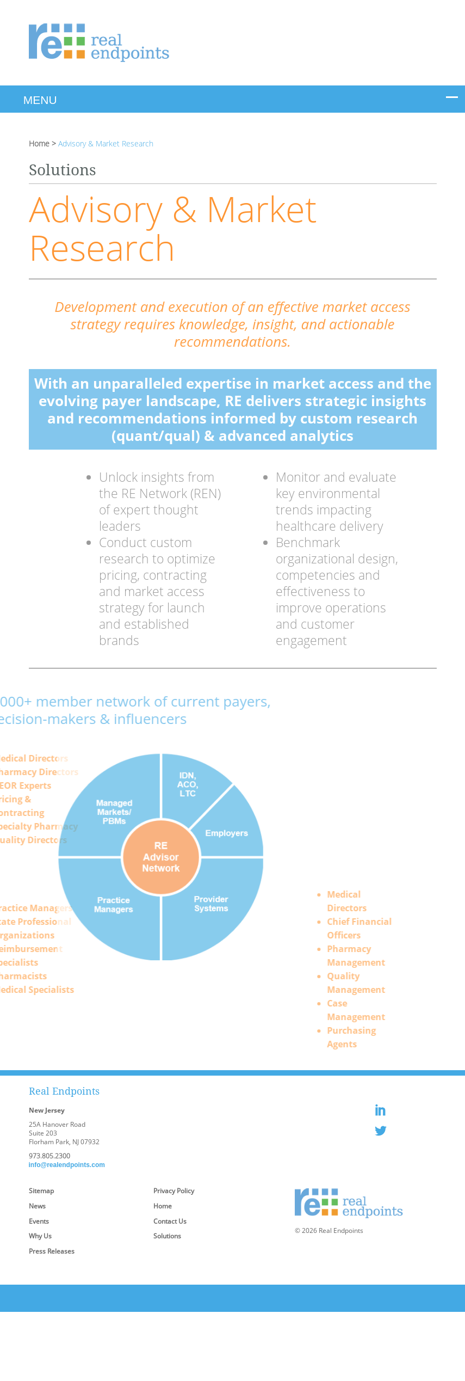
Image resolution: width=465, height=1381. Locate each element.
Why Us (40, 1236)
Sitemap (41, 1190)
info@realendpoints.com (67, 1165)
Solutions (167, 1236)
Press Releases (52, 1251)
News (37, 1206)
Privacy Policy (173, 1190)
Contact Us (170, 1221)
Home (39, 143)
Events (39, 1221)
